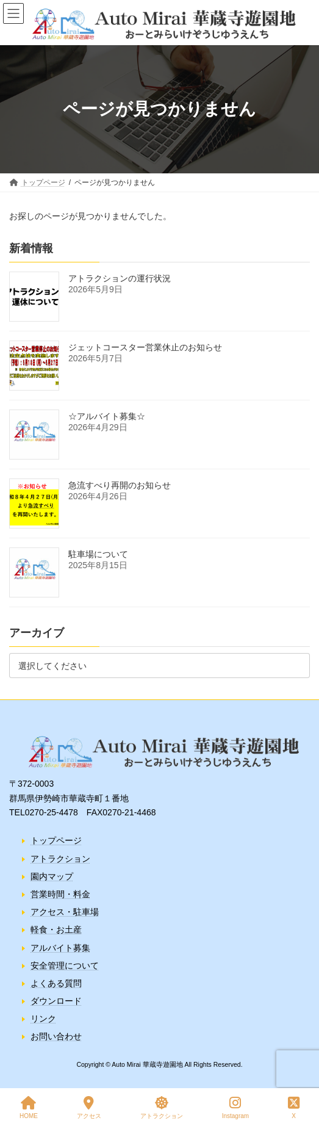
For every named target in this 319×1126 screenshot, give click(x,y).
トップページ (56, 840)
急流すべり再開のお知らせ (119, 485)
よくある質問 (56, 982)
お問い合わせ (56, 1036)
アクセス (89, 1107)
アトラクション (60, 858)
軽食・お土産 (56, 929)
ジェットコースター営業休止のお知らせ (145, 347)
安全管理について (64, 965)
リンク (43, 1018)
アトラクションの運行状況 (119, 278)
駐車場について (98, 554)
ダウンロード (56, 1001)
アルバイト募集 (60, 947)
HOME (29, 1107)
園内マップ (51, 876)
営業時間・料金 (60, 894)
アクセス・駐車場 (64, 912)
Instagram (235, 1107)
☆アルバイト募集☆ (106, 416)
